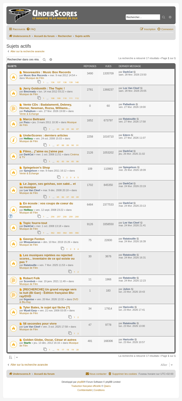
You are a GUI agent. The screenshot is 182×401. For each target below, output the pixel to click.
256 (52, 216)
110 (65, 98)
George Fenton (34, 239)
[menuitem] (30, 29)
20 (77, 349)
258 (65, 216)
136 (52, 82)
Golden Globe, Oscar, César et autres (49, 339)
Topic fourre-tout (35, 223)
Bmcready (30, 91)
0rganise (29, 299)
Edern (126, 135)
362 (52, 232)
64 (63, 129)
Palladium (30, 111)
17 (63, 349)
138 (65, 82)
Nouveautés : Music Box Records (47, 72)
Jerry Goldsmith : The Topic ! (44, 88)
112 (77, 98)
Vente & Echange (29, 113)
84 (68, 161)
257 (58, 216)
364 (65, 232)
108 (52, 98)
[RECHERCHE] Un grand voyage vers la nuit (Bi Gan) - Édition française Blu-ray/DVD (48, 293)
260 (77, 216)
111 (70, 98)
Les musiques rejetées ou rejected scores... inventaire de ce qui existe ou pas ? (47, 258)
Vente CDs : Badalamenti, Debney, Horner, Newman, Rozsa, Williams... (45, 106)
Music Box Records (35, 75)
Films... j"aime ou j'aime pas (43, 151)
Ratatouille (129, 118)
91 (77, 145)
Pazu (27, 122)
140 (77, 82)
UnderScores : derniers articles (45, 135)
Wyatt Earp (30, 310)
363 (58, 232)
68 (72, 196)
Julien (126, 289)
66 (72, 129)
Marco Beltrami (34, 119)
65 (68, 129)
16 (58, 349)
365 (70, 232)
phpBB (80, 382)
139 (70, 82)
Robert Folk (31, 278)
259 (70, 216)
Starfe (27, 342)
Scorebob (29, 281)
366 (77, 232)
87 (58, 145)
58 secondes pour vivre (40, 323)
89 (68, 145)
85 (72, 161)
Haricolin (128, 307)
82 (58, 161)
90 (72, 145)
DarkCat (128, 71)
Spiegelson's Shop (36, 167)
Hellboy (28, 138)
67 (77, 129)
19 (72, 349)
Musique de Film (35, 78)
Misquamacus (32, 242)
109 (58, 98)
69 (77, 196)
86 (77, 161)
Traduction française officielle (86, 386)
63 (58, 129)
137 (58, 82)
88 (63, 145)
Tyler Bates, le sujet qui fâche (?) (46, 307)
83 (63, 161)
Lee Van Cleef (131, 88)
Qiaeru (107, 386)
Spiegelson (30, 170)
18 (68, 349)
